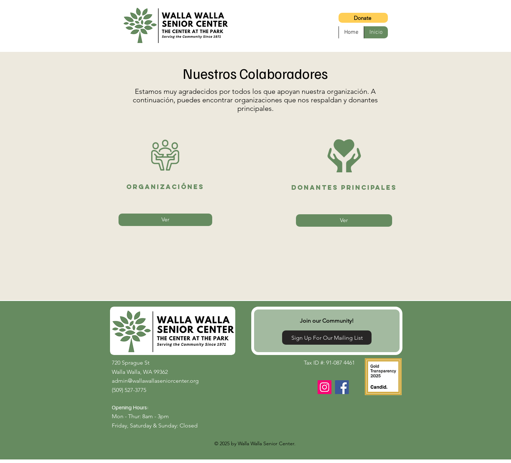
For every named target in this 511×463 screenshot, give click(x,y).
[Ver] (165, 220)
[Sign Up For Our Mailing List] (327, 337)
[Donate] (363, 18)
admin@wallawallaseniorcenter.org (155, 380)
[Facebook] (342, 387)
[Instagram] (324, 387)
